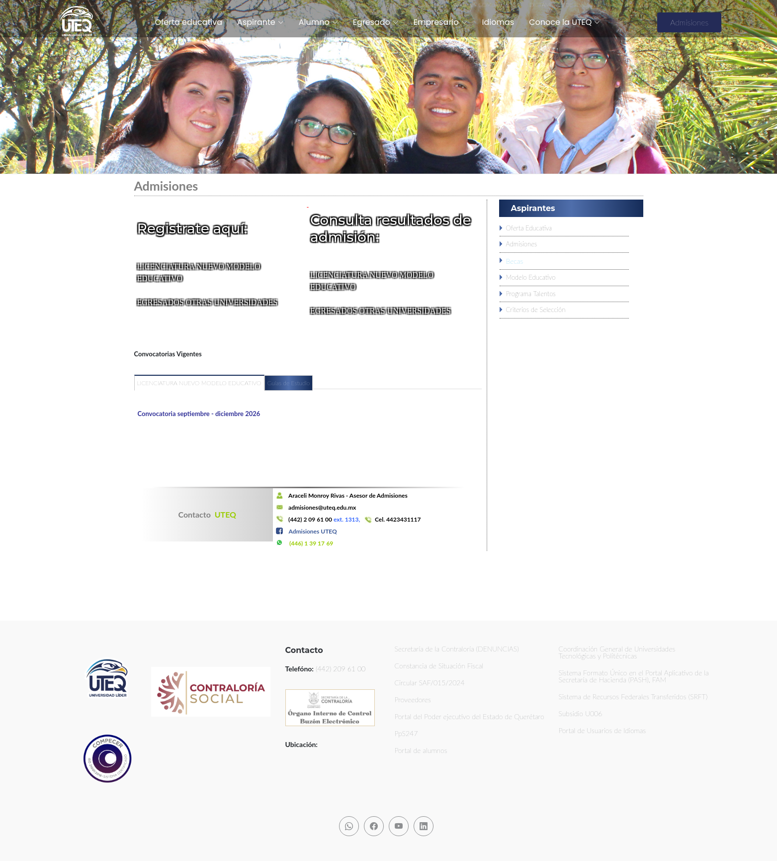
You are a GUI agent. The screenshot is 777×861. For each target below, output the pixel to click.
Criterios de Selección (536, 310)
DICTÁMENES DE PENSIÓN (564, 4)
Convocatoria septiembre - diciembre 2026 (199, 414)
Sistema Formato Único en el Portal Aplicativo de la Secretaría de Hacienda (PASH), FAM (634, 676)
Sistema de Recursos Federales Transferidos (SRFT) (633, 696)
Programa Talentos (531, 294)
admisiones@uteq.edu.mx (322, 507)
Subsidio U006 (581, 713)
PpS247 (406, 733)
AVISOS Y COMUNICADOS (486, 4)
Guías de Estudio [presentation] (288, 383)
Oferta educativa (188, 22)
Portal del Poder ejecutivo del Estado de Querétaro (469, 716)
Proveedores (413, 699)
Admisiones (689, 22)
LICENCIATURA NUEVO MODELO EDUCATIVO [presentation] (199, 383)
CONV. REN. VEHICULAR (637, 4)
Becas (514, 261)
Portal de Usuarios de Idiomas (602, 730)
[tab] (199, 387)
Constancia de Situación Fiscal (439, 665)
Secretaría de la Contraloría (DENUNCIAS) (457, 649)
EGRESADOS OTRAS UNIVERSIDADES (207, 302)
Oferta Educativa (529, 228)
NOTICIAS (690, 4)
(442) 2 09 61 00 (310, 519)
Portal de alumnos (421, 750)
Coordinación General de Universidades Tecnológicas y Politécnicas (617, 652)
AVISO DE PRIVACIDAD (415, 4)
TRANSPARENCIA (355, 4)
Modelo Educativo (531, 277)
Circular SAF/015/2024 (430, 682)
